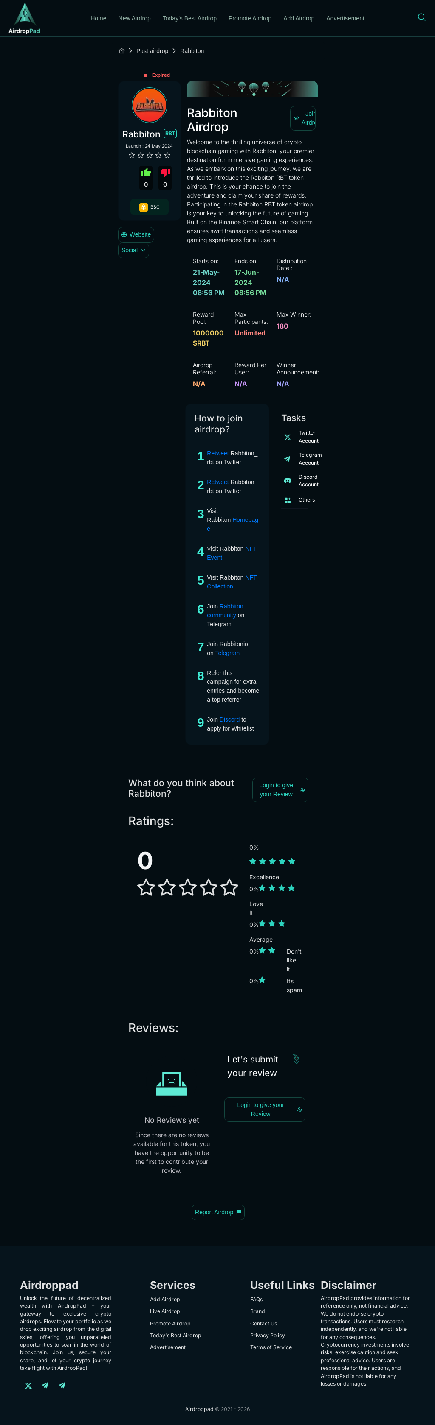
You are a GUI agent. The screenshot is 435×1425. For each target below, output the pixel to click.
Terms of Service (271, 1347)
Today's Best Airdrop (190, 18)
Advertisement (345, 18)
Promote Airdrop (250, 18)
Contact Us (263, 1323)
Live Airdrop (165, 1311)
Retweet (218, 453)
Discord (230, 719)
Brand (257, 1311)
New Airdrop (135, 18)
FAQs (256, 1299)
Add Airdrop (298, 18)
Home (98, 18)
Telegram (228, 653)
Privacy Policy (267, 1335)
